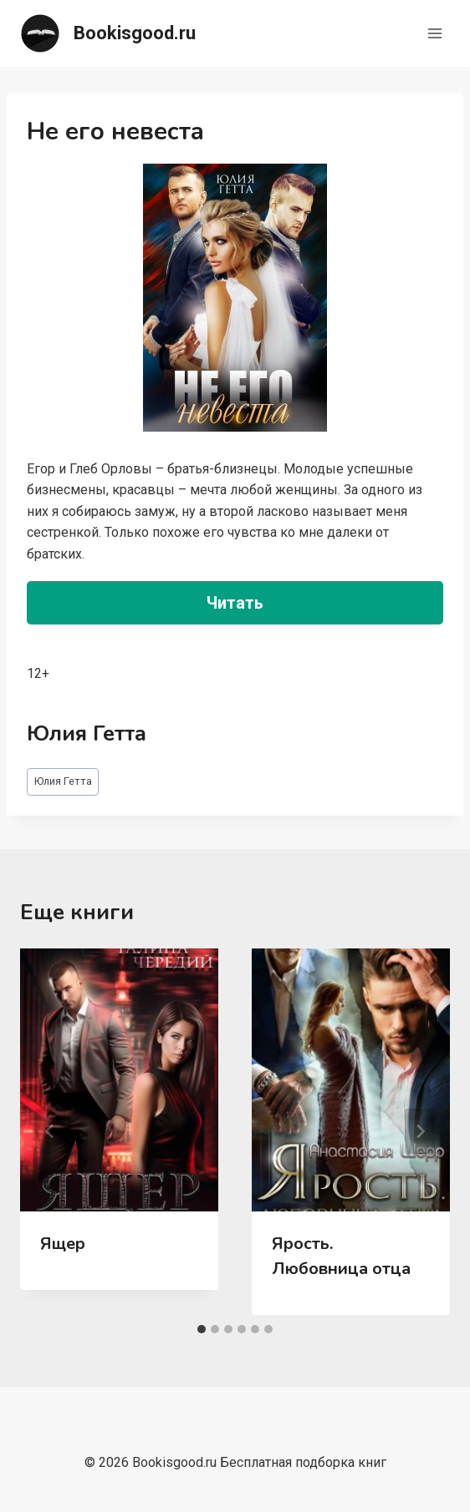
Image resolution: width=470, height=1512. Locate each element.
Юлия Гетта (63, 781)
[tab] (201, 1329)
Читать (235, 603)
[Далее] (420, 1131)
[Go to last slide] (50, 1131)
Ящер (62, 1243)
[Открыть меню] (434, 33)
